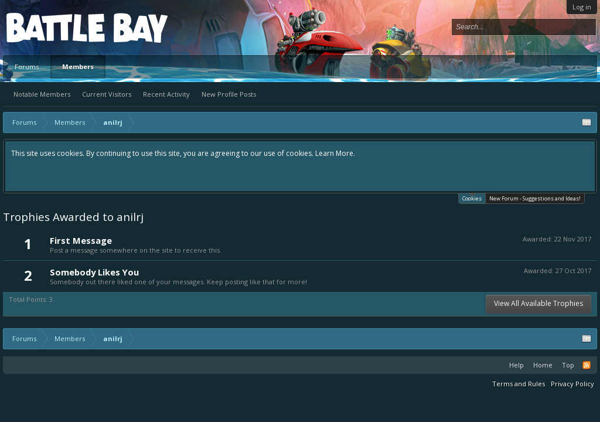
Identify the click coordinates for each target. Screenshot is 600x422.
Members (78, 66)
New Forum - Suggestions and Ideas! (535, 198)
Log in (581, 6)
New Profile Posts (229, 94)
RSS (586, 365)
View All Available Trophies (538, 303)
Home (543, 364)
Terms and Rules (518, 383)
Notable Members (41, 94)
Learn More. (335, 153)
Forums (27, 66)
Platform (49, 27)
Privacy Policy (572, 383)
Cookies (472, 197)
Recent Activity (166, 94)
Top (568, 364)
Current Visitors (106, 94)
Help (516, 364)
